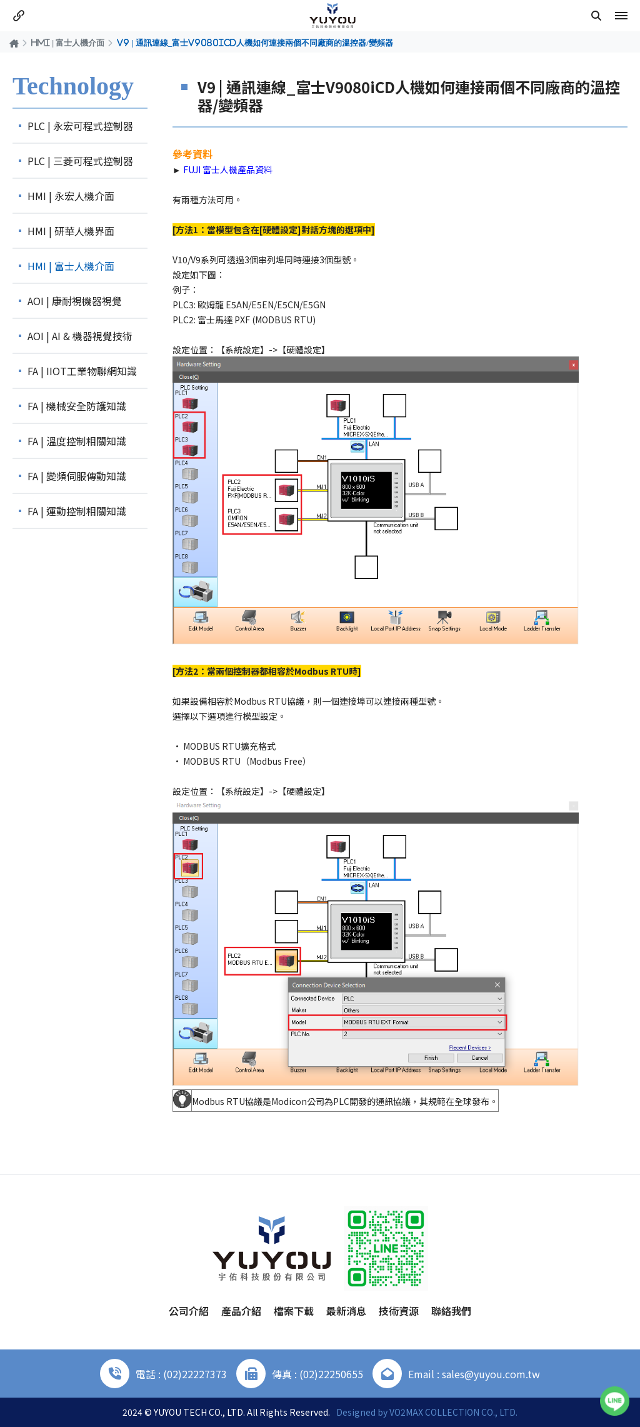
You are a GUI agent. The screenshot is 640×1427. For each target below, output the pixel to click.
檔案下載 (294, 1310)
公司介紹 (189, 1310)
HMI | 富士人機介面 (67, 42)
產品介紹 (241, 1310)
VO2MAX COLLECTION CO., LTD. (453, 1412)
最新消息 (346, 1310)
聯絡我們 (451, 1310)
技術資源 (399, 1310)
